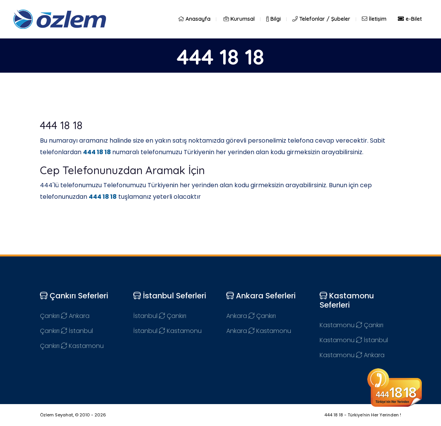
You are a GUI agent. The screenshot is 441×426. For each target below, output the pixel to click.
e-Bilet (410, 18)
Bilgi (273, 18)
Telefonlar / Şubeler (321, 18)
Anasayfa (194, 18)
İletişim (374, 18)
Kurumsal (239, 18)
